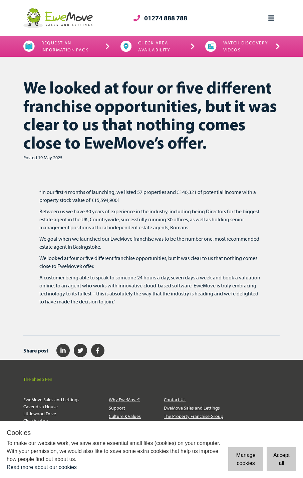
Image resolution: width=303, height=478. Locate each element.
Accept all (281, 459)
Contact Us (175, 400)
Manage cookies (246, 459)
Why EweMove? (124, 400)
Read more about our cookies (42, 467)
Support (117, 408)
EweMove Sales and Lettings (192, 408)
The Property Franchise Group (193, 416)
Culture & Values (125, 416)
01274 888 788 (160, 18)
